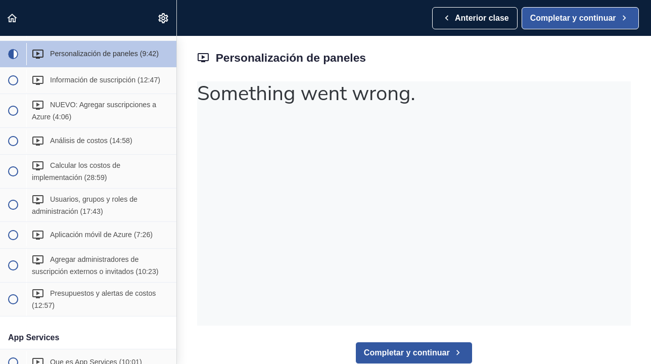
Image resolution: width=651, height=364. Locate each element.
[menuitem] (163, 18)
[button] (12, 18)
